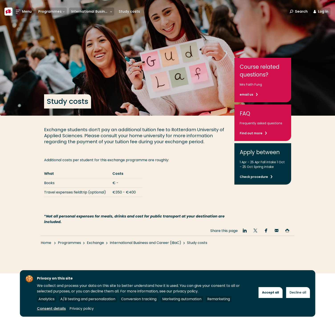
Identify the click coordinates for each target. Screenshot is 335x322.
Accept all (270, 292)
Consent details (51, 308)
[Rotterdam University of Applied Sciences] (8, 12)
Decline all (298, 292)
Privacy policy (81, 308)
